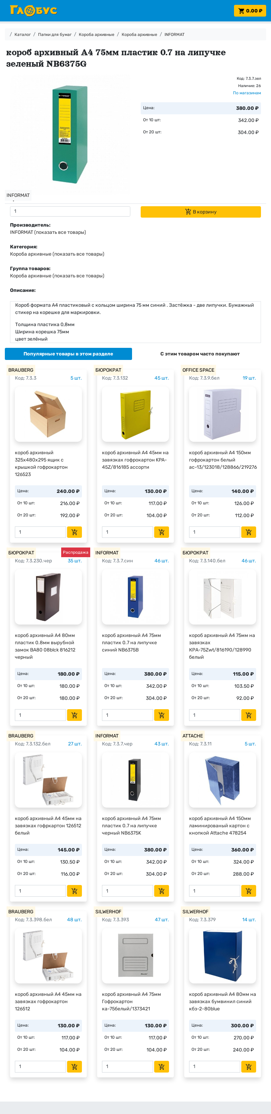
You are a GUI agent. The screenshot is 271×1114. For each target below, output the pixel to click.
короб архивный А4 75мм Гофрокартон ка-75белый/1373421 (131, 1001)
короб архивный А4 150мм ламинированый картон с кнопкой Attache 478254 (220, 826)
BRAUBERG (21, 370)
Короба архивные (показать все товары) (57, 254)
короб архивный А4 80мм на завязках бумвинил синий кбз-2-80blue (222, 1001)
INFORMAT (175, 34)
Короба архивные (96, 34)
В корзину (201, 211)
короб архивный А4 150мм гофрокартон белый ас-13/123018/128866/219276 (223, 460)
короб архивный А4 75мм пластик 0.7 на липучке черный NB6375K (131, 826)
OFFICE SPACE (198, 370)
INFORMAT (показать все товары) (48, 232)
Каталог (23, 34)
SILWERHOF (108, 912)
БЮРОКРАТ (108, 370)
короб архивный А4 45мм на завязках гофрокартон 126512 (48, 1001)
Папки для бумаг (55, 34)
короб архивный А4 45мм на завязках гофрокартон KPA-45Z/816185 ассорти (135, 460)
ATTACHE (193, 736)
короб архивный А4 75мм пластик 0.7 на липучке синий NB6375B (131, 642)
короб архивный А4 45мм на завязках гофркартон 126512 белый (48, 826)
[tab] (68, 354)
